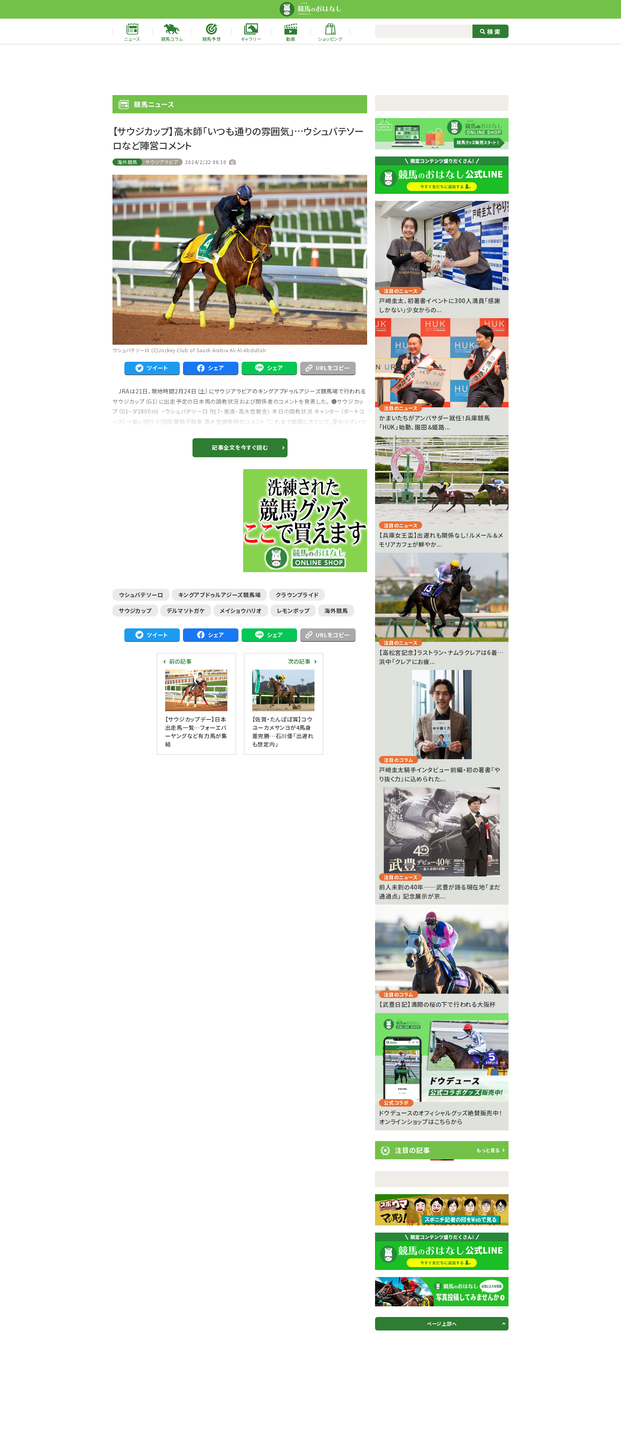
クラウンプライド (297, 595)
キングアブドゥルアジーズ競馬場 (219, 595)
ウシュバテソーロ (141, 595)
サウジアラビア (161, 161)
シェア (210, 368)
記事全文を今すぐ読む (240, 447)
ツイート (151, 368)
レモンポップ (293, 611)
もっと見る (488, 1150)
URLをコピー (327, 368)
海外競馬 (127, 161)
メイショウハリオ (241, 611)
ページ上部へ (442, 1323)
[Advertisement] (310, 70)
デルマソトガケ (186, 611)
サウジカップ (135, 611)
